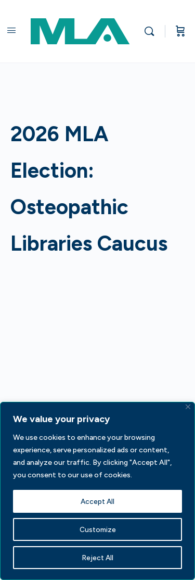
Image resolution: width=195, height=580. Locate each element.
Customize (97, 529)
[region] (97, 491)
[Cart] (180, 31)
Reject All (97, 557)
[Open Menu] (11, 30)
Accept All (97, 501)
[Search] (152, 31)
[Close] (188, 406)
